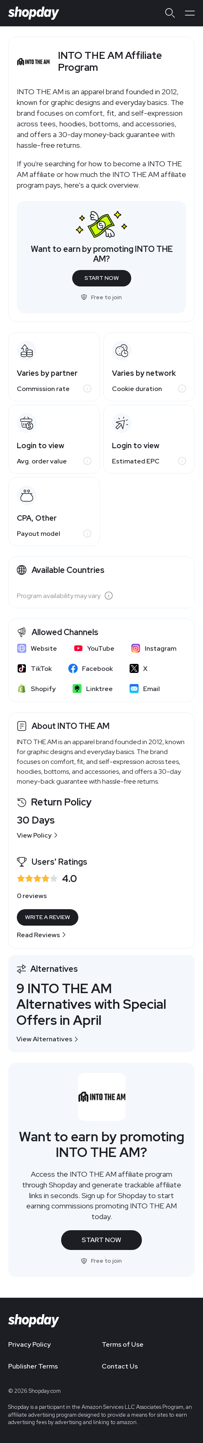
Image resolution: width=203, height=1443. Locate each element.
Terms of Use (123, 1344)
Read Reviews (41, 935)
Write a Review (47, 917)
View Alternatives (47, 1039)
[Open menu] (190, 13)
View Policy (37, 835)
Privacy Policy (29, 1344)
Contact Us (120, 1366)
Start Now (101, 278)
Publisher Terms (33, 1366)
